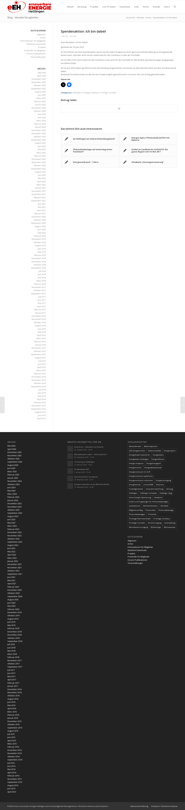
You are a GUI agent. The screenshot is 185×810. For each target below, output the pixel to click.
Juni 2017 (42, 300)
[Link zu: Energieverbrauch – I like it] (90, 162)
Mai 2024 (42, 117)
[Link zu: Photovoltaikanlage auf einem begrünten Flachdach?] (90, 150)
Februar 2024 (40, 124)
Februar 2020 (40, 236)
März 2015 (41, 370)
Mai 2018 (42, 277)
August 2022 (40, 171)
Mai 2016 (42, 332)
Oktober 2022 (40, 165)
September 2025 (38, 88)
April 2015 (41, 367)
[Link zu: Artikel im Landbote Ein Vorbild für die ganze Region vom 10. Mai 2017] (148, 150)
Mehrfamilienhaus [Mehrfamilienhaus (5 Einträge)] (150, 506)
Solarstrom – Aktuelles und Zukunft (88, 447)
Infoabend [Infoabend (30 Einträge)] (158, 497)
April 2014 (41, 399)
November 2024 (39, 108)
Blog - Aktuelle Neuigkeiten (22, 17)
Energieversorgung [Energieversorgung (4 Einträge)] (163, 480)
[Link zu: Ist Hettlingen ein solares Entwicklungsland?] (90, 138)
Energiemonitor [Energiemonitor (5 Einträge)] (135, 467)
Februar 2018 (40, 284)
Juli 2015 (42, 360)
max (74, 36)
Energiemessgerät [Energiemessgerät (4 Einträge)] (153, 463)
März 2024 (41, 120)
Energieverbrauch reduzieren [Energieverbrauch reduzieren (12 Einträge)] (141, 480)
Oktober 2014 (40, 383)
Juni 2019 (42, 248)
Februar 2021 (40, 213)
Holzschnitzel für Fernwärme (86, 477)
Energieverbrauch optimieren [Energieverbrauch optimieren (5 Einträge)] (141, 476)
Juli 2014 (42, 389)
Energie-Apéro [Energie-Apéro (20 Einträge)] (169, 451)
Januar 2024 (40, 127)
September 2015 (38, 354)
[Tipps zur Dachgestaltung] (182, 405)
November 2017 (39, 287)
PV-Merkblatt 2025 (81, 469)
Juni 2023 (42, 146)
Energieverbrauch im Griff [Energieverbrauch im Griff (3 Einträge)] (139, 472)
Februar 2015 (40, 373)
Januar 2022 (40, 187)
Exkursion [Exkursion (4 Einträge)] (160, 484)
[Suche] (175, 6)
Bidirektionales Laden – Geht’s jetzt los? (90, 454)
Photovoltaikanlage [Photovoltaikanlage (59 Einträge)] (166, 510)
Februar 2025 (40, 101)
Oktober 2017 (40, 290)
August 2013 (40, 412)
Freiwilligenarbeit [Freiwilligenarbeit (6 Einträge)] (136, 489)
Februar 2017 (40, 309)
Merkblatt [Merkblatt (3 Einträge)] (164, 506)
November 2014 (39, 380)
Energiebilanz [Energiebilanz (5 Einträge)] (158, 455)
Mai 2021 (42, 207)
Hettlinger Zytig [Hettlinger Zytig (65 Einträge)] (166, 493)
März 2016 (41, 338)
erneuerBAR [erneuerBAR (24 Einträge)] (148, 484)
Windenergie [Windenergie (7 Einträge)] (156, 527)
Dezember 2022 (39, 159)
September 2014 (38, 386)
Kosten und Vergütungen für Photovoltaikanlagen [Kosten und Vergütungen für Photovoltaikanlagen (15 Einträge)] (148, 501)
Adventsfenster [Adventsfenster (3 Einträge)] (135, 446)
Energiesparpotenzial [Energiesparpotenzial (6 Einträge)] (152, 467)
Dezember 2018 (39, 258)
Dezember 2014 (39, 376)
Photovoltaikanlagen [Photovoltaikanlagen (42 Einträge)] (137, 514)
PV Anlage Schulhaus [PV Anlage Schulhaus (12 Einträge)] (162, 518)
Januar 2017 (40, 312)
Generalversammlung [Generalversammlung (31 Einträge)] (154, 489)
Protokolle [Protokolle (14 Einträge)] (152, 514)
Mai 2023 (42, 149)
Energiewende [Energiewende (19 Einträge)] (135, 484)
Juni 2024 (42, 114)
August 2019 (40, 245)
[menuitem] (70, 6)
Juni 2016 (42, 328)
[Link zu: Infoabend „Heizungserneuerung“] (148, 162)
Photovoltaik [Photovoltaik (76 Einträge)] (150, 510)
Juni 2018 (42, 274)
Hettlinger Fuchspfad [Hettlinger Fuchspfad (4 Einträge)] (148, 493)
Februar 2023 (40, 155)
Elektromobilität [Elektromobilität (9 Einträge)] (154, 451)
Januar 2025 (40, 104)
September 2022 (38, 168)
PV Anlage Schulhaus (90, 92)
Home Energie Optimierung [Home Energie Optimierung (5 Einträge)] (140, 497)
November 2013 (39, 405)
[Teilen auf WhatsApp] (119, 108)
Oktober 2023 (40, 136)
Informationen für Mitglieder (33, 40)
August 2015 (40, 357)
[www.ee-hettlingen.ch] (29, 6)
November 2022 (39, 162)
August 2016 (40, 325)
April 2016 (41, 335)
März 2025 (41, 98)
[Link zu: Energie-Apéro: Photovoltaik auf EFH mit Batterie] (148, 138)
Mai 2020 (42, 232)
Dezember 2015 (39, 348)
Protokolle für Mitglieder (35, 50)
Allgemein (41, 34)
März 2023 (41, 152)
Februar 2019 (40, 255)
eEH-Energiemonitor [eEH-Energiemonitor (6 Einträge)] (137, 451)
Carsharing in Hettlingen (84, 462)
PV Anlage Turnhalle (108, 92)
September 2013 (38, 409)
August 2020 (40, 226)
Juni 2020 (42, 229)
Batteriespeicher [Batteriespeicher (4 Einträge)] (150, 446)
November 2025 (39, 82)
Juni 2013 (42, 415)
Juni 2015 (42, 364)
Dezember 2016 (39, 316)
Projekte (42, 47)
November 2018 (39, 261)
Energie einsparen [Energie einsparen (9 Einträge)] (136, 463)
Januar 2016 (40, 344)
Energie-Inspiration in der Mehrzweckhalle (91, 484)
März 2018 (41, 280)
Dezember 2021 (39, 191)
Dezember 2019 (39, 239)
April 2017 (41, 306)
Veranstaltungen (38, 57)
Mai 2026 (42, 72)
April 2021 (41, 210)
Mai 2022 (42, 178)
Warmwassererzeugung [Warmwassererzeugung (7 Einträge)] (138, 527)
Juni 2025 (42, 95)
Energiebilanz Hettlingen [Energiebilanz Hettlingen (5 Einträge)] (139, 459)
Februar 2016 (40, 341)
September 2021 (38, 200)
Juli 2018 (42, 271)
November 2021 (39, 194)
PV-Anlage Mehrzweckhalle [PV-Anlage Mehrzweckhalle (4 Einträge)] (140, 518)
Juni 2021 (42, 204)
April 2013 (41, 418)
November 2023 (39, 133)
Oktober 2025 (40, 85)
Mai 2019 (42, 252)
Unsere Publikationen (36, 53)
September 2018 (38, 268)
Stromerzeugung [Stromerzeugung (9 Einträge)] (154, 523)
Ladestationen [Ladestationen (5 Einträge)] (134, 506)
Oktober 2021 (40, 197)
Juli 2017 (42, 296)
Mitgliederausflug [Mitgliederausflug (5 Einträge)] (136, 510)
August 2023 (40, 143)
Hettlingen (76, 92)
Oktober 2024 (40, 111)
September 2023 (38, 139)
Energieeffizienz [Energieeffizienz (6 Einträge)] (157, 459)
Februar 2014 (40, 402)
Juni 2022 (42, 175)
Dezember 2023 (39, 130)
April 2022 (41, 181)
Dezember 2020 (39, 216)
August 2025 (40, 91)
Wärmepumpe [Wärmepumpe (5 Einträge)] (169, 527)
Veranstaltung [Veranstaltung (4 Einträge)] (169, 523)
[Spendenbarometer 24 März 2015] (2, 405)
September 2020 (38, 223)
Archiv (65, 36)
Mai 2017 (42, 303)
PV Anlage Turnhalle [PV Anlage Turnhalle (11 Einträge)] (137, 523)
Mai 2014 (42, 396)
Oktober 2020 (40, 220)
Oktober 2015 (40, 351)
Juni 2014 (42, 392)
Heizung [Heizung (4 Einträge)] (169, 489)
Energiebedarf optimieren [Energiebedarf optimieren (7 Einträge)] (139, 455)
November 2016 (39, 319)
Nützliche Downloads (36, 44)
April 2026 (41, 75)
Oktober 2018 (40, 264)
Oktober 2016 (40, 322)
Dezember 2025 (39, 79)
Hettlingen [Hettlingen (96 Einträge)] (133, 493)
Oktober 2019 (40, 242)
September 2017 (38, 293)
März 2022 (41, 184)
